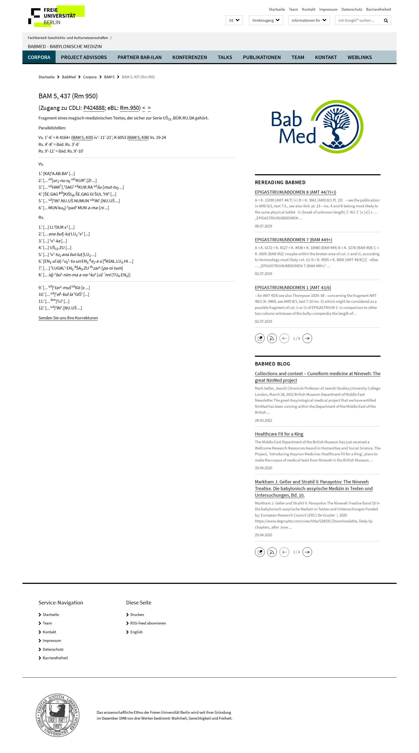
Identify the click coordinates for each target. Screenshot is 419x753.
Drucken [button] (137, 614)
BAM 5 (109, 76)
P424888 (93, 107)
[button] (234, 20)
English (136, 631)
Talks (225, 57)
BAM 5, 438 (138, 137)
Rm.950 (129, 107)
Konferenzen (189, 57)
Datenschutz (352, 9)
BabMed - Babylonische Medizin (65, 46)
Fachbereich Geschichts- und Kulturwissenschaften (70, 38)
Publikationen (262, 57)
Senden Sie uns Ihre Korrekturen (68, 318)
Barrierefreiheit (378, 9)
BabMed (69, 76)
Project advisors (84, 57)
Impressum (328, 9)
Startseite (277, 9)
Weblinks (360, 57)
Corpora (39, 57)
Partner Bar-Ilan (140, 57)
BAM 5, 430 (82, 137)
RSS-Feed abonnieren (148, 623)
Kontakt (308, 9)
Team (293, 9)
